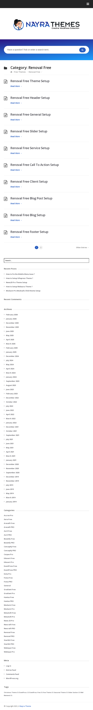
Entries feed (11, 670)
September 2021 (12, 435)
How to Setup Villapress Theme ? (19, 278)
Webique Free (10, 648)
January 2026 (11, 319)
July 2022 (9, 406)
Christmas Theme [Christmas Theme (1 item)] (11, 692)
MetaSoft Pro (9, 617)
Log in (8, 666)
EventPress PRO (10, 570)
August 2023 (11, 385)
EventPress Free (10, 566)
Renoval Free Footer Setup (29, 232)
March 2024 (10, 373)
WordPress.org (12, 678)
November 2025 (12, 327)
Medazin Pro (9, 609)
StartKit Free (9, 640)
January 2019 (11, 501)
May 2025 (10, 335)
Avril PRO (8, 535)
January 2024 (11, 377)
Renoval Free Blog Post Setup (31, 198)
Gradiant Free (10, 589)
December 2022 (12, 398)
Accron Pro (8, 515)
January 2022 (11, 423)
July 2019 (9, 485)
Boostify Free (9, 539)
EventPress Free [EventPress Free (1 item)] (36, 692)
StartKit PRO (9, 644)
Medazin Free (9, 605)
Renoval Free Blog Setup (27, 215)
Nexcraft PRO (9, 628)
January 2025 (11, 352)
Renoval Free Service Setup (29, 148)
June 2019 (10, 489)
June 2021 (10, 443)
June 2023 (10, 389)
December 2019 (12, 477)
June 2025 (10, 331)
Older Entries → (82, 247)
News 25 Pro (9, 620)
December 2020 (12, 464)
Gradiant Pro (9, 593)
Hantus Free (9, 597)
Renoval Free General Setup (30, 114)
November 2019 (12, 481)
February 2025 (12, 348)
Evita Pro (7, 574)
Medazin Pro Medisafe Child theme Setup (23, 291)
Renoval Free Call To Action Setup (34, 164)
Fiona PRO (8, 581)
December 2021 (12, 427)
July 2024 (9, 360)
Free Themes (20, 72)
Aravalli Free (9, 523)
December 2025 (12, 323)
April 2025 (10, 339)
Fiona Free (8, 578)
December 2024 (12, 356)
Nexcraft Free (9, 624)
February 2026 (12, 314)
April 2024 (10, 368)
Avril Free (8, 531)
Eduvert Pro (9, 562)
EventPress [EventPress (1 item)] (24, 692)
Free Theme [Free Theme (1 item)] (48, 692)
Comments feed (12, 674)
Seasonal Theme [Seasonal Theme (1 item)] (61, 692)
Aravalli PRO (9, 527)
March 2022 (10, 418)
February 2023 (12, 393)
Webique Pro (9, 652)
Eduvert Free (9, 558)
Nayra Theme (25, 706)
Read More (16, 86)
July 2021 (9, 439)
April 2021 (10, 452)
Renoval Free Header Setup (30, 97)
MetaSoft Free (10, 613)
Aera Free (8, 519)
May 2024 (10, 364)
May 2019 (10, 493)
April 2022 (10, 414)
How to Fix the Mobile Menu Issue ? (20, 274)
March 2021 (10, 456)
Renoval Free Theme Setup (29, 81)
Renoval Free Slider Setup (28, 131)
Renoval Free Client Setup (29, 181)
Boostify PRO (9, 543)
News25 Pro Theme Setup (16, 282)
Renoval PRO (9, 636)
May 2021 (10, 447)
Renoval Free (34, 72)
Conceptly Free (10, 546)
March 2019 (10, 497)
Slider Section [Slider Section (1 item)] (74, 692)
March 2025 (10, 344)
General (7, 585)
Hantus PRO (9, 601)
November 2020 (12, 468)
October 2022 (11, 402)
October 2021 (11, 431)
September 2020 (12, 472)
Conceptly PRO (10, 550)
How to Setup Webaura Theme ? (19, 286)
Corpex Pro (8, 554)
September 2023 (12, 381)
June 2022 (10, 410)
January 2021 (11, 460)
